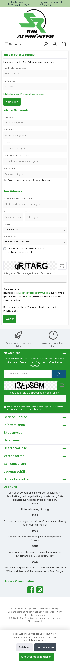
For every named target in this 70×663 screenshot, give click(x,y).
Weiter (10, 318)
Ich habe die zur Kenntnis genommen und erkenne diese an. (35, 407)
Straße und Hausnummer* (17, 198)
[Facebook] (30, 589)
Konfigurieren (45, 647)
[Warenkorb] (63, 44)
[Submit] (58, 374)
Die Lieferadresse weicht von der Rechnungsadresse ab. (26, 250)
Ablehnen (24, 647)
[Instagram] (39, 589)
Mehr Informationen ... (35, 640)
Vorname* (9, 129)
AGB (28, 296)
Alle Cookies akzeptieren (36, 656)
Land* (6, 224)
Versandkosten (16, 612)
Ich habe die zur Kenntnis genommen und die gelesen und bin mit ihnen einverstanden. (33, 296)
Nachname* (9, 142)
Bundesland (9, 236)
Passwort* (9, 168)
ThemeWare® (35, 621)
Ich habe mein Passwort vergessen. (24, 94)
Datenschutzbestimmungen (34, 292)
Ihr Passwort (10, 81)
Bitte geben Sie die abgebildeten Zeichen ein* (29, 273)
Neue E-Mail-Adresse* (16, 155)
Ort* (27, 211)
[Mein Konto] (54, 44)
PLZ (6, 211)
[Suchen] (45, 44)
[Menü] (13, 44)
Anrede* (8, 117)
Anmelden (12, 101)
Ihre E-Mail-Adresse (14, 68)
